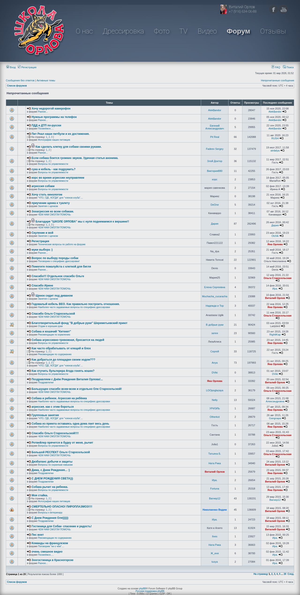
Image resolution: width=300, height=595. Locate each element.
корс (215, 179)
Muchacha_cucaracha (214, 296)
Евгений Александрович (215, 127)
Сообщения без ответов (20, 80)
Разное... (43, 111)
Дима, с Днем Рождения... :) (51, 470)
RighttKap (275, 334)
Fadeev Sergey (215, 148)
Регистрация (27, 67)
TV (183, 31)
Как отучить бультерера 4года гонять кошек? (63, 371)
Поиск (288, 67)
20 (285, 574)
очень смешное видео (47, 551)
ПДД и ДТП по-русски (46, 125)
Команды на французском (50, 543)
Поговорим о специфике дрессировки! (58, 261)
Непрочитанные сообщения (277, 80)
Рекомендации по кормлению (54, 334)
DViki (215, 372)
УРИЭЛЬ (215, 408)
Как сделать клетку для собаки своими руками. (68, 146)
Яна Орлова (275, 244)
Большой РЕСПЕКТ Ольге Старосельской (61, 452)
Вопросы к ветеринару (50, 512)
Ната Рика (215, 463)
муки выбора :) (42, 249)
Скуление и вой (42, 232)
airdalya (275, 150)
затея (214, 333)
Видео (207, 31)
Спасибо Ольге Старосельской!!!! (55, 433)
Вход (11, 67)
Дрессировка (123, 31)
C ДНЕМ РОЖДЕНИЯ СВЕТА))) (52, 478)
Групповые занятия (45, 415)
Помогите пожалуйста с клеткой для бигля (61, 266)
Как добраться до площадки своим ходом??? (63, 359)
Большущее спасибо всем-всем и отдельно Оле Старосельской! (77, 389)
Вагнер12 (214, 498)
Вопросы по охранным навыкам (55, 464)
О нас (84, 31)
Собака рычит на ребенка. (50, 487)
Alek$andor (214, 110)
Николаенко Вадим (214, 509)
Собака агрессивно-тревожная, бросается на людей (68, 340)
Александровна (275, 401)
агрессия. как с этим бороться (53, 406)
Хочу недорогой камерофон (51, 108)
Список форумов (17, 85)
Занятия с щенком (48, 206)
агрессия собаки (43, 186)
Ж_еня (215, 553)
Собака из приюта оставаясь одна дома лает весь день (70, 423)
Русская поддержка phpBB (149, 591)
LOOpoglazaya (214, 390)
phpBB (142, 588)
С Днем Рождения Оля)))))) (50, 518)
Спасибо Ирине (42, 285)
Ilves (215, 536)
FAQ (275, 67)
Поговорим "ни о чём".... (51, 546)
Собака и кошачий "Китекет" (51, 331)
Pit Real (214, 137)
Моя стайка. (40, 495)
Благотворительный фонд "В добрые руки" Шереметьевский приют (80, 323)
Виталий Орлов (275, 298)
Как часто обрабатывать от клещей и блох (61, 348)
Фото (161, 31)
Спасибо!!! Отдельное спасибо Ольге (58, 276)
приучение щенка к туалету (51, 203)
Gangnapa (275, 418)
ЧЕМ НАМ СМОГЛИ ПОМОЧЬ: (54, 214)
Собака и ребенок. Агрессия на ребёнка (59, 398)
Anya (215, 362)
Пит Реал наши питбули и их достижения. (61, 134)
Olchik (275, 235)
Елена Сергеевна (214, 287)
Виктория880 (214, 170)
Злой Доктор (214, 161)
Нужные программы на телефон (54, 117)
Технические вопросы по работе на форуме (62, 244)
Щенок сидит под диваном (54, 295)
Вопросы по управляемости (53, 164)
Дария (214, 223)
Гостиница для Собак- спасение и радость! (62, 526)
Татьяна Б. (214, 453)
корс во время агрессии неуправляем (58, 177)
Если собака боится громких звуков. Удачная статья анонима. (75, 158)
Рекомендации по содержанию (54, 354)
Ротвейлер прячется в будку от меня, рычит (62, 442)
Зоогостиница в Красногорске (52, 560)
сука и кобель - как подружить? (54, 169)
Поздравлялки (45, 382)
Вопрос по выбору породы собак (55, 258)
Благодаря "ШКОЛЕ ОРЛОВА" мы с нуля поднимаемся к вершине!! (82, 221)
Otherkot (215, 416)
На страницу (261, 574)
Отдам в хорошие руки (50, 326)
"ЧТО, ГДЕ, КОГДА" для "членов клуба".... (60, 197)
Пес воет (38, 534)
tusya (215, 561)
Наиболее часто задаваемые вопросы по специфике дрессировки (74, 307)
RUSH (275, 138)
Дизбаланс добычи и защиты (52, 461)
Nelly (215, 400)
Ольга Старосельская (278, 278)
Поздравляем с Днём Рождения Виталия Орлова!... (67, 379)
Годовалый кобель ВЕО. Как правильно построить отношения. (76, 304)
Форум (238, 31)
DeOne (215, 204)
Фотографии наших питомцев (54, 140)
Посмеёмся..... (46, 128)
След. (291, 574)
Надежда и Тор (215, 305)
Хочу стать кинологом (47, 194)
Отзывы (273, 31)
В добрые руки (214, 324)
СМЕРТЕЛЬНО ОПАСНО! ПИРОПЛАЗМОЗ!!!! (62, 506)
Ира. (275, 288)
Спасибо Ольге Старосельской (53, 313)
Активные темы (46, 80)
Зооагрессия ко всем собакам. (53, 211)
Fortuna (214, 488)
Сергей (214, 351)
